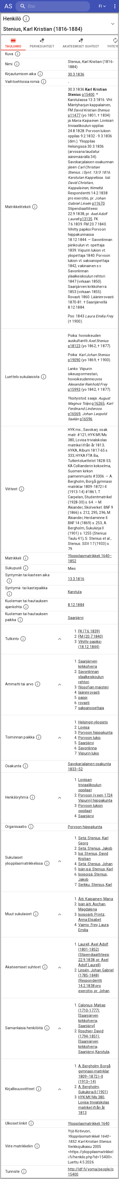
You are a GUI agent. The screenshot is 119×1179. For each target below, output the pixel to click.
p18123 (74, 346)
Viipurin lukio (88, 753)
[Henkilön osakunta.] (25, 766)
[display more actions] (115, 6)
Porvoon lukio (89, 738)
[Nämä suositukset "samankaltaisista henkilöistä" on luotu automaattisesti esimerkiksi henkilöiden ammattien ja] (47, 1028)
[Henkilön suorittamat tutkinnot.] (23, 639)
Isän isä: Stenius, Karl (95, 869)
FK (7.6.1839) (89, 631)
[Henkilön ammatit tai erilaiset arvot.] (37, 684)
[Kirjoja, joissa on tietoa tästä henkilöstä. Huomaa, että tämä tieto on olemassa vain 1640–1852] (38, 1089)
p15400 (88, 95)
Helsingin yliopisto (93, 722)
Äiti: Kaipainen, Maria (95, 899)
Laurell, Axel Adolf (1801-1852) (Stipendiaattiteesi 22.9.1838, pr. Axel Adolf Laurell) (93, 954)
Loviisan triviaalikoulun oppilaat (89, 785)
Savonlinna (87, 748)
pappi (83, 697)
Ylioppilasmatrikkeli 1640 (89, 1123)
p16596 (86, 419)
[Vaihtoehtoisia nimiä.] (43, 81)
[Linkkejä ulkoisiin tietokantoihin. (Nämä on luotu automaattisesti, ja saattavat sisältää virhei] (31, 1123)
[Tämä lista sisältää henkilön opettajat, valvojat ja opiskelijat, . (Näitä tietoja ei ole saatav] (45, 967)
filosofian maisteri (93, 687)
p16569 (74, 414)
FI (102, 6)
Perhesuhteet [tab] (42, 42)
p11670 (98, 203)
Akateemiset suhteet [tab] (80, 42)
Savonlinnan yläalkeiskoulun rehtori (91, 677)
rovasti (84, 703)
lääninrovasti (89, 692)
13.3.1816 (76, 579)
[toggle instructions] (26, 19)
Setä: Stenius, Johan (95, 864)
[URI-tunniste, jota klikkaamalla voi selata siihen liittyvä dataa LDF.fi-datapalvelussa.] (24, 1171)
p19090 (74, 360)
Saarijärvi (76, 618)
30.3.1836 (76, 74)
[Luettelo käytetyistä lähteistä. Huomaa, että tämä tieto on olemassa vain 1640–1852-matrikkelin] (21, 489)
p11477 (74, 115)
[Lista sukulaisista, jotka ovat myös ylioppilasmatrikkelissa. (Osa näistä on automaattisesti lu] (47, 863)
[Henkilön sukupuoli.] (26, 568)
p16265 (98, 403)
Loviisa (84, 727)
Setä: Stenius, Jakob (95, 848)
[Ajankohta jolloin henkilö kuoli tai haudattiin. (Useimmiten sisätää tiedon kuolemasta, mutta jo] (26, 607)
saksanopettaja (91, 708)
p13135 (86, 219)
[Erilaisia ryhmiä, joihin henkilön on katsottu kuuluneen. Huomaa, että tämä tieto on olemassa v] (32, 797)
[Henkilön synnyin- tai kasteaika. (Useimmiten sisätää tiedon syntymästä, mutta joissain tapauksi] (9, 581)
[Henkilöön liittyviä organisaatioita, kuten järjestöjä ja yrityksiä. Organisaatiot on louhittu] (31, 826)
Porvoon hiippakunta (95, 732)
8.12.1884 (76, 605)
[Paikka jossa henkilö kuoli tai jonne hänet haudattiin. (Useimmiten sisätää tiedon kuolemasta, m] (20, 620)
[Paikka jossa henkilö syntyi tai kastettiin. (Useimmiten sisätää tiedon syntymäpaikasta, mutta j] (9, 594)
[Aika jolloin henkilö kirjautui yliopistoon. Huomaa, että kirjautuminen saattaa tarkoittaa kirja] (40, 74)
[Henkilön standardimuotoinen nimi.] (17, 64)
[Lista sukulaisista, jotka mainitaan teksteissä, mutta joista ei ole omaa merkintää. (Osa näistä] (36, 914)
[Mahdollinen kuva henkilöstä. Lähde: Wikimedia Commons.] (17, 54)
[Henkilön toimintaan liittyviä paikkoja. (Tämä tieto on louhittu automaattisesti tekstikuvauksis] (38, 737)
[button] (59, 23)
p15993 (74, 389)
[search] (47, 6)
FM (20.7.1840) (90, 636)
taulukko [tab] (13, 42)
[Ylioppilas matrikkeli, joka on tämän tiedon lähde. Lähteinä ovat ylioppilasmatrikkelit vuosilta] (26, 558)
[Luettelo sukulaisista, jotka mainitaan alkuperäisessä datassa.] (43, 377)
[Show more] (59, 639)
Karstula (75, 592)
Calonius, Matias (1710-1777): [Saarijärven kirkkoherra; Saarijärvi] (92, 1015)
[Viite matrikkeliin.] (37, 1146)
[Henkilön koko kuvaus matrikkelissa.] (35, 207)
